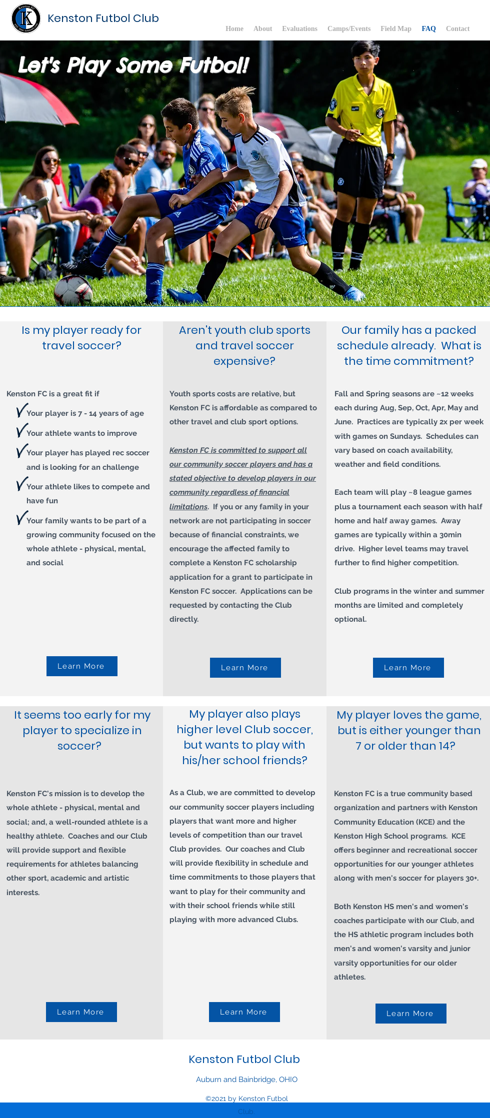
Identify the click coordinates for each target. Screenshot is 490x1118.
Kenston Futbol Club (103, 18)
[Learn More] (82, 666)
